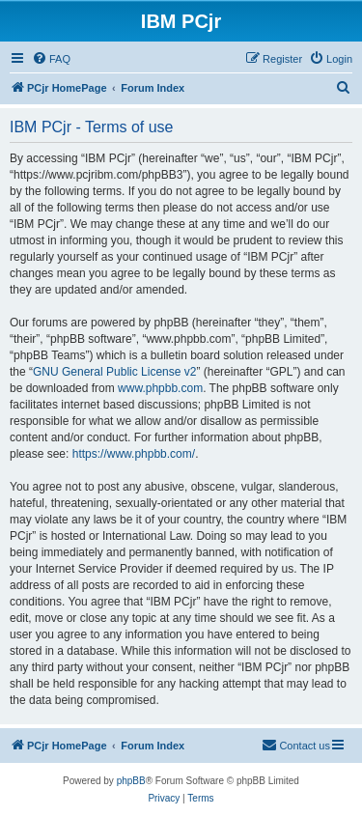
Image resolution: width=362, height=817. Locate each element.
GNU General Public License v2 (114, 372)
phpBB (131, 780)
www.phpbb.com (160, 388)
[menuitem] (51, 58)
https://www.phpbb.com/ (133, 454)
